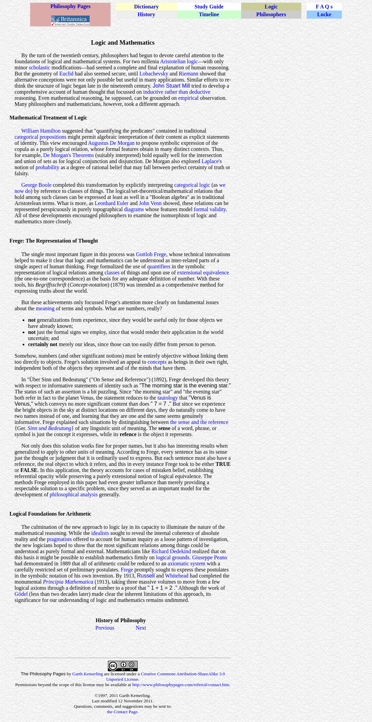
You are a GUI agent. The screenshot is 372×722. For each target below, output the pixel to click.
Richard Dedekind (171, 551)
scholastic (39, 67)
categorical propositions (40, 137)
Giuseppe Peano (209, 557)
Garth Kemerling (87, 673)
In (23, 379)
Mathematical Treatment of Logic (48, 117)
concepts (156, 362)
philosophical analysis (74, 494)
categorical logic (192, 185)
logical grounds (172, 557)
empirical (188, 98)
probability (47, 167)
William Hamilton (41, 131)
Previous (104, 628)
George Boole (36, 185)
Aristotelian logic (179, 61)
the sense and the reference (199, 422)
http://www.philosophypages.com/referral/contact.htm (180, 684)
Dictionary (146, 6)
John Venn (150, 203)
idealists (100, 533)
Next (141, 628)
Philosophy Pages (70, 6)
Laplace (210, 161)
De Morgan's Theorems (68, 155)
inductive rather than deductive (176, 92)
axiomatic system (187, 563)
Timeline (209, 14)
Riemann (189, 73)
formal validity (210, 209)
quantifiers (158, 266)
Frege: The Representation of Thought (53, 241)
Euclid (66, 73)
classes (111, 272)
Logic (271, 6)
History (146, 14)
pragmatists (59, 539)
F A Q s (324, 6)
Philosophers (271, 14)
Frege (127, 569)
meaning (45, 308)
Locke (324, 14)
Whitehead (176, 576)
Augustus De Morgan (111, 143)
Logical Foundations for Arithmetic (50, 514)
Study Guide (209, 6)
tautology (168, 398)
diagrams (134, 209)
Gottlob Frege (151, 254)
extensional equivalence (203, 272)
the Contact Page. (122, 711)
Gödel (21, 594)
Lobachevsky (153, 73)
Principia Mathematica (68, 582)
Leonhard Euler (112, 203)
